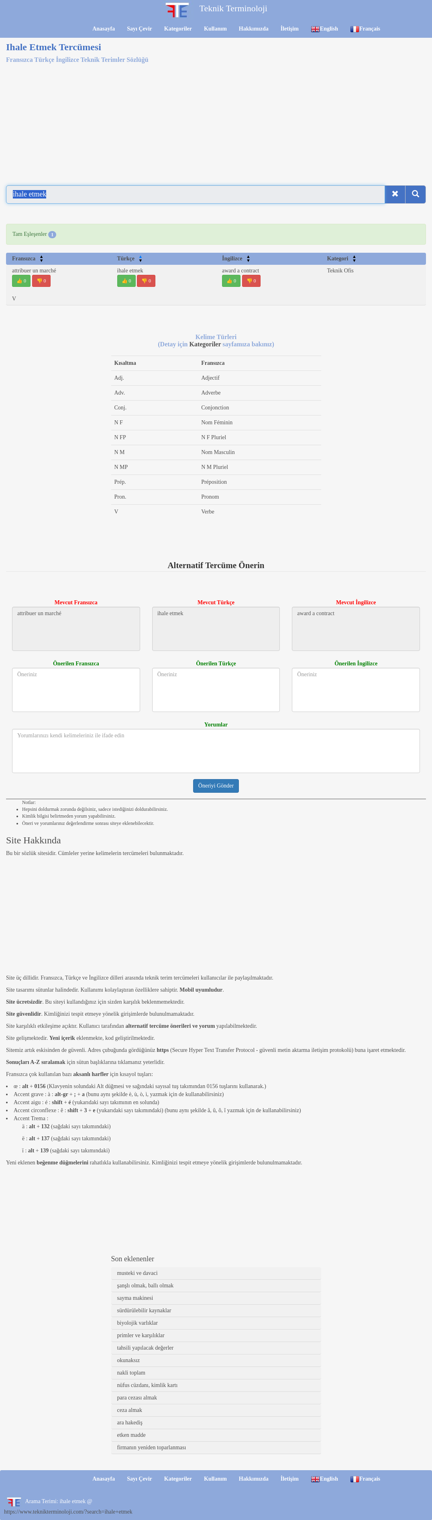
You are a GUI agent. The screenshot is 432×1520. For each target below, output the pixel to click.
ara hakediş (130, 1423)
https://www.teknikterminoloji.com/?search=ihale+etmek (68, 1512)
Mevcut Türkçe (216, 602)
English (324, 29)
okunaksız (128, 1360)
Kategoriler (178, 29)
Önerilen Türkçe (216, 664)
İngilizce (236, 259)
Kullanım (215, 29)
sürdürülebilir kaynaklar (144, 1310)
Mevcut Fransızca (76, 602)
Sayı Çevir (139, 29)
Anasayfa (103, 29)
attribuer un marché (34, 271)
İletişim (290, 29)
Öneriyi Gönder (216, 786)
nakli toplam (131, 1373)
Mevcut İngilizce (356, 602)
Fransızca (28, 259)
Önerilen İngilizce (355, 664)
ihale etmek (130, 271)
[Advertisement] (216, 119)
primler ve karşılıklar (141, 1335)
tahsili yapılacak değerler (145, 1348)
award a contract (240, 271)
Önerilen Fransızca (76, 664)
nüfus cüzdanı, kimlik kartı (147, 1385)
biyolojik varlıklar (137, 1323)
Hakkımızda (254, 29)
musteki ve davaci (137, 1273)
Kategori (342, 259)
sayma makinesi (135, 1298)
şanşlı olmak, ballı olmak (145, 1286)
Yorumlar (216, 725)
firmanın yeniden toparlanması (151, 1447)
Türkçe (130, 259)
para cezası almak (137, 1398)
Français (365, 29)
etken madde (131, 1435)
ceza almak (130, 1410)
